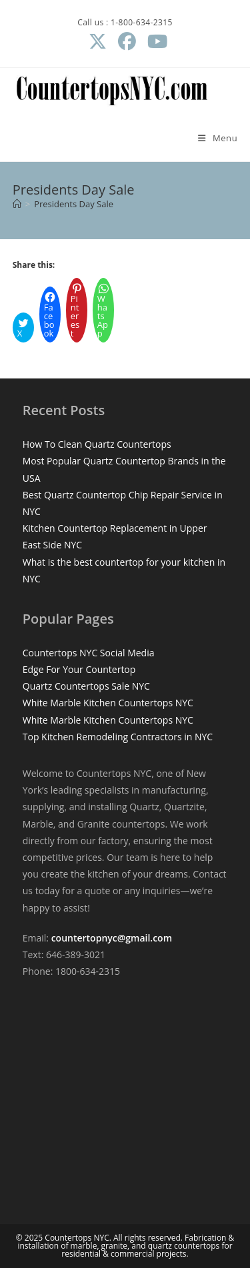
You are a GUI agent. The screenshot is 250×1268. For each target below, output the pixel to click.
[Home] (17, 204)
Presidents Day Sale (73, 204)
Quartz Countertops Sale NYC (86, 686)
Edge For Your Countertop (79, 669)
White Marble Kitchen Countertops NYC (108, 702)
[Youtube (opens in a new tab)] (154, 42)
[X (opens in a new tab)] (97, 42)
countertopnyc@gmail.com (111, 938)
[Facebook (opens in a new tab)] (126, 42)
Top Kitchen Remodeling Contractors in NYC (118, 736)
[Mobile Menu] (217, 138)
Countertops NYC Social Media (89, 652)
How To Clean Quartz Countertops (97, 444)
